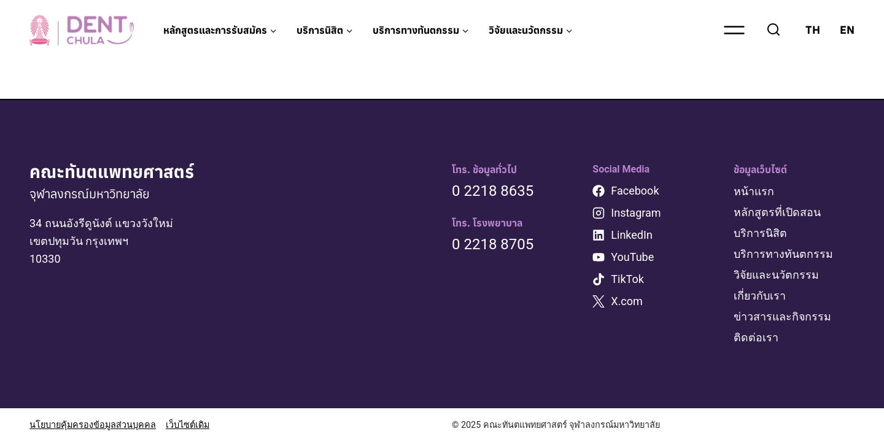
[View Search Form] (773, 30)
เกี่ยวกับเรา (760, 296)
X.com (627, 304)
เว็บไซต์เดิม (187, 425)
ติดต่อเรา (756, 337)
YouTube (632, 260)
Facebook (635, 194)
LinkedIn (632, 238)
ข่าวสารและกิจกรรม (783, 317)
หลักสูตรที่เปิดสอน (777, 215)
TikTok (627, 282)
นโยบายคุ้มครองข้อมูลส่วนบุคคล (92, 425)
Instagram (636, 216)
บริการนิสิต (760, 235)
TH (812, 30)
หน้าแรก (754, 194)
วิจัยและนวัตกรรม (777, 276)
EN (847, 30)
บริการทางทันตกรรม (783, 255)
